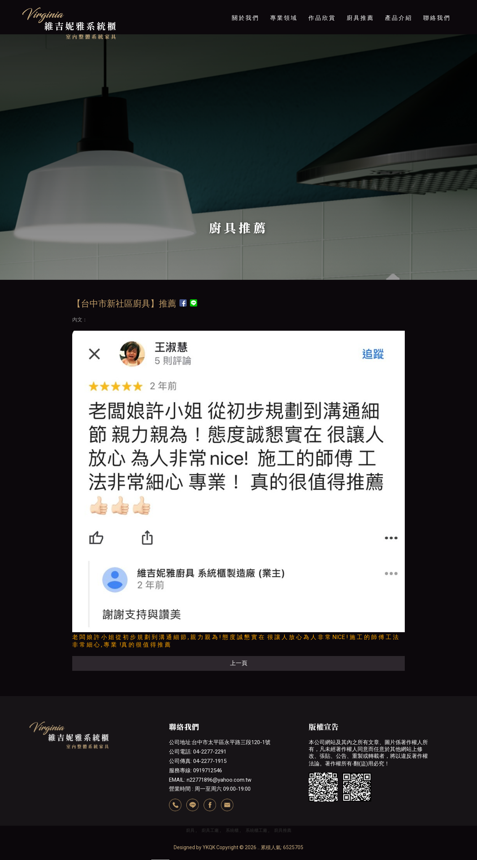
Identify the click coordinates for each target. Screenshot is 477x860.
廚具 (190, 830)
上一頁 (238, 663)
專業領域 (284, 17)
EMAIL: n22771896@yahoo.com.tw (210, 780)
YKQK (209, 847)
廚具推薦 (360, 17)
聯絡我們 (437, 17)
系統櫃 (232, 830)
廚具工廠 (210, 830)
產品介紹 (398, 17)
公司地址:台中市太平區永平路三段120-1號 (219, 742)
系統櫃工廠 (256, 830)
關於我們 (245, 17)
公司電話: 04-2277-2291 (197, 751)
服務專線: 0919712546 (195, 770)
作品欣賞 (322, 17)
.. (258, 847)
